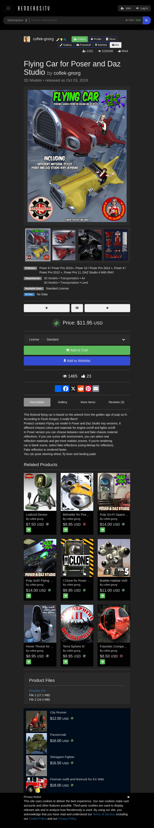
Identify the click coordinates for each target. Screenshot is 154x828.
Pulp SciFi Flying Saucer (43, 580)
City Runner (58, 712)
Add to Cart (77, 350)
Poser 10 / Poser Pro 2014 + (94, 268)
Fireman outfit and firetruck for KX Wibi (77, 779)
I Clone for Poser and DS (80, 580)
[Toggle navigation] (8, 8)
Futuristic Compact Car (116, 646)
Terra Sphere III (74, 646)
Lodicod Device (37, 514)
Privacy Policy (67, 818)
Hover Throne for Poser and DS (48, 646)
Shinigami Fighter (62, 757)
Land (85, 282)
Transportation (69, 278)
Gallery (66, 44)
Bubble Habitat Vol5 (113, 580)
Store (111, 39)
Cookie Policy (38, 818)
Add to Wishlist (77, 361)
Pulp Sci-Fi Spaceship (115, 514)
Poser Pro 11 (72, 272)
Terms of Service (104, 814)
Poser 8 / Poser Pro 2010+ (56, 268)
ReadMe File (37, 690)
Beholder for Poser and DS (81, 514)
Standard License (57, 288)
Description (37, 402)
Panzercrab (58, 734)
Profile (96, 39)
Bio (115, 44)
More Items (88, 402)
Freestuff (83, 44)
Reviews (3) (116, 402)
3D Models (51, 278)
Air (83, 278)
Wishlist (101, 44)
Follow (80, 39)
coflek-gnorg (67, 73)
